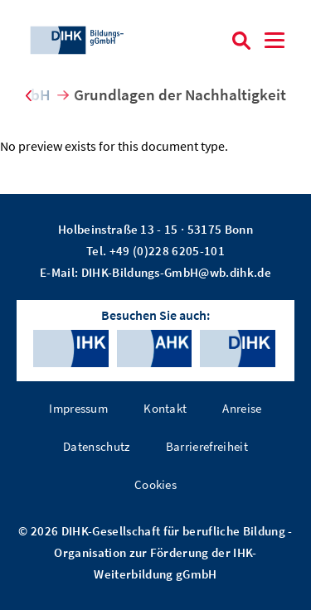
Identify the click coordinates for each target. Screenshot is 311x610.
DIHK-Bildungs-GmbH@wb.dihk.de (176, 272)
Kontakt (165, 408)
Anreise (241, 408)
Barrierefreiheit (207, 446)
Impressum (78, 408)
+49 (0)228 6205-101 (167, 251)
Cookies (155, 484)
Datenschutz (96, 446)
